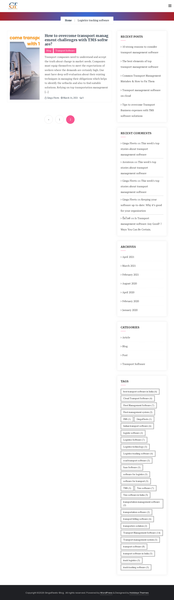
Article (126, 337)
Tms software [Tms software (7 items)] (145, 488)
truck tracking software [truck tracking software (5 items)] (136, 567)
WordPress (106, 592)
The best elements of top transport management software (139, 63)
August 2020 (129, 283)
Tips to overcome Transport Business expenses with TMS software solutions (138, 110)
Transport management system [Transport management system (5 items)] (140, 539)
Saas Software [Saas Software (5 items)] (132, 467)
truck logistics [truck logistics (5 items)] (131, 560)
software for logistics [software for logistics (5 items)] (135, 474)
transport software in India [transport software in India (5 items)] (137, 553)
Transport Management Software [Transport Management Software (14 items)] (141, 532)
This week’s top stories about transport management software (140, 149)
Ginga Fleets (52, 97)
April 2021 (128, 257)
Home (68, 20)
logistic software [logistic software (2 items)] (133, 432)
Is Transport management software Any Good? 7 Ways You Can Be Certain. (141, 223)
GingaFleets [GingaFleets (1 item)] (144, 419)
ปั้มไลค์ (126, 218)
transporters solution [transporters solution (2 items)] (135, 525)
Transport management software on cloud (141, 92)
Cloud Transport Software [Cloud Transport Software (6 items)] (137, 398)
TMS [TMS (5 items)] (127, 488)
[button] (169, 5)
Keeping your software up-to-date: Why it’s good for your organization (141, 205)
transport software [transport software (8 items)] (134, 546)
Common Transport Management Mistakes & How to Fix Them (141, 78)
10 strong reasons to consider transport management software (139, 49)
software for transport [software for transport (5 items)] (135, 481)
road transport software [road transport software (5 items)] (136, 460)
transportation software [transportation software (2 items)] (136, 512)
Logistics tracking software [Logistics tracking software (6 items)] (138, 453)
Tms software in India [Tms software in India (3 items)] (135, 494)
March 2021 (129, 265)
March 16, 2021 (69, 97)
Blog (48, 50)
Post (125, 355)
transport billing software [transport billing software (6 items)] (137, 518)
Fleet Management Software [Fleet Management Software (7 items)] (138, 405)
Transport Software (65, 50)
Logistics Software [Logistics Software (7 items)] (134, 439)
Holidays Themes (139, 592)
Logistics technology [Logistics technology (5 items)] (135, 446)
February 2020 (130, 301)
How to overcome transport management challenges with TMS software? (76, 39)
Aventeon (128, 162)
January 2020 (129, 310)
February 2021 (130, 274)
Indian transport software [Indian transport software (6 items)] (137, 425)
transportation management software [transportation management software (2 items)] (141, 503)
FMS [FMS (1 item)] (127, 419)
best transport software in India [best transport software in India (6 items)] (140, 391)
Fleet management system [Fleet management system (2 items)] (137, 412)
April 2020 (128, 292)
